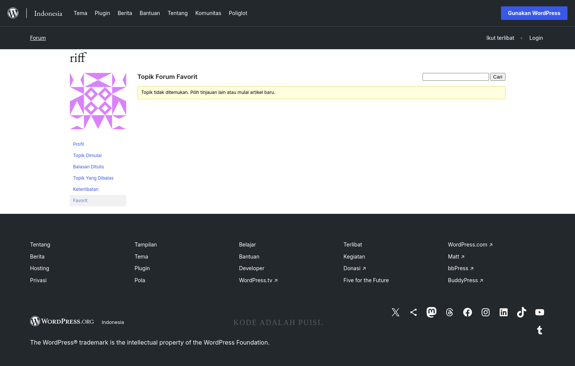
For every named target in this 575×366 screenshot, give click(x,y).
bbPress (461, 268)
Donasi (355, 268)
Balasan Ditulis (88, 166)
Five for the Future (366, 280)
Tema (141, 256)
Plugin (142, 268)
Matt (456, 256)
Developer (251, 268)
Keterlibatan (86, 189)
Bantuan (249, 256)
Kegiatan (354, 256)
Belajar (247, 244)
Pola (139, 280)
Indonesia (113, 322)
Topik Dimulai (87, 155)
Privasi (38, 280)
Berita (37, 256)
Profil (78, 144)
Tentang (40, 244)
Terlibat (353, 244)
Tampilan (145, 244)
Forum (38, 38)
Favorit (80, 200)
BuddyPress (465, 280)
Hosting (39, 268)
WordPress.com (470, 244)
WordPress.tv (258, 280)
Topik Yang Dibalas (93, 178)
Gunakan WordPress (534, 13)
